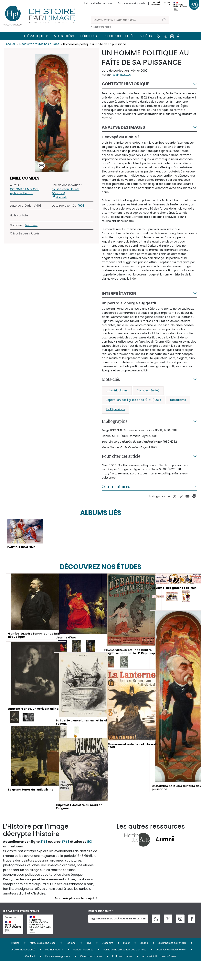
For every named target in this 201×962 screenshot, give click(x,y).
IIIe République (115, 409)
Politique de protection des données (124, 950)
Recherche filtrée (119, 36)
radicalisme (178, 400)
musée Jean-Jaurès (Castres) (65, 191)
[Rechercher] (125, 20)
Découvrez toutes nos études (40, 44)
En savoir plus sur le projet (74, 899)
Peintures (31, 225)
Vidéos (146, 36)
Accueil (11, 44)
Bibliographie (115, 421)
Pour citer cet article (121, 456)
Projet (126, 943)
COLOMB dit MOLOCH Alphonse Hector (24, 191)
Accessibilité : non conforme (159, 956)
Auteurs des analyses (43, 943)
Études (15, 943)
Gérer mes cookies (91, 956)
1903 (81, 206)
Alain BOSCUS (122, 75)
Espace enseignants (131, 3)
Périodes (87, 36)
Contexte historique (125, 84)
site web (61, 197)
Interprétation (119, 293)
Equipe (144, 943)
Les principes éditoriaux (172, 943)
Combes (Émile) (148, 390)
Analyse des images (123, 127)
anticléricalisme (117, 390)
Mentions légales (83, 950)
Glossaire (107, 943)
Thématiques (34, 36)
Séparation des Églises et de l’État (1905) (133, 400)
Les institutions (54, 950)
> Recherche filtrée (101, 27)
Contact (30, 956)
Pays (88, 943)
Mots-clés (63, 36)
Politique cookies (122, 956)
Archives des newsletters (171, 950)
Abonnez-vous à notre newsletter (118, 919)
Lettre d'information (98, 3)
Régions (71, 943)
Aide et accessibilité (23, 950)
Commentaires (116, 486)
